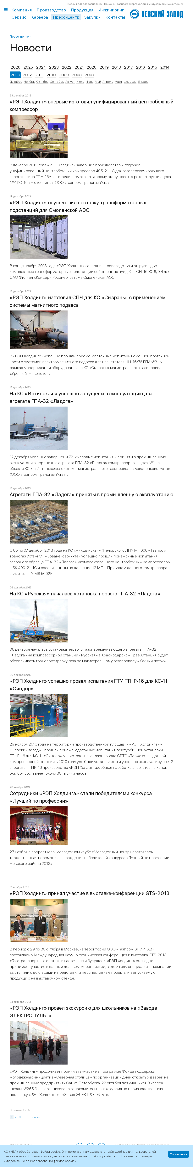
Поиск (108, 4)
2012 (27, 74)
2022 (66, 67)
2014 (164, 67)
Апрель (107, 81)
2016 (140, 67)
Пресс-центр (66, 17)
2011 (39, 74)
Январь (143, 81)
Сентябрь (57, 81)
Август (70, 81)
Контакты (115, 17)
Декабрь (16, 81)
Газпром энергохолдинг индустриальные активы (148, 4)
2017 (128, 67)
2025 (28, 67)
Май (98, 81)
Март (118, 81)
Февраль (130, 81)
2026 (15, 67)
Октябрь (42, 81)
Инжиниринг (111, 10)
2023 (54, 67)
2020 (91, 67)
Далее (36, 1117)
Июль (80, 81)
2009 (64, 74)
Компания (22, 10)
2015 (152, 67)
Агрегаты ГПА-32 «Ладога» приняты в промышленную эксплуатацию (91, 494)
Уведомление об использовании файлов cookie (39, 1161)
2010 (51, 74)
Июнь (89, 81)
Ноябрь (29, 81)
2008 (77, 74)
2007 (89, 74)
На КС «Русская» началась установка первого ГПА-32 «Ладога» (85, 594)
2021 (79, 67)
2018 (116, 67)
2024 (41, 67)
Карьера (39, 17)
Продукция (82, 10)
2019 (104, 67)
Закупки (92, 17)
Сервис (19, 17)
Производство (51, 10)
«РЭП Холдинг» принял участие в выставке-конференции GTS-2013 (89, 893)
